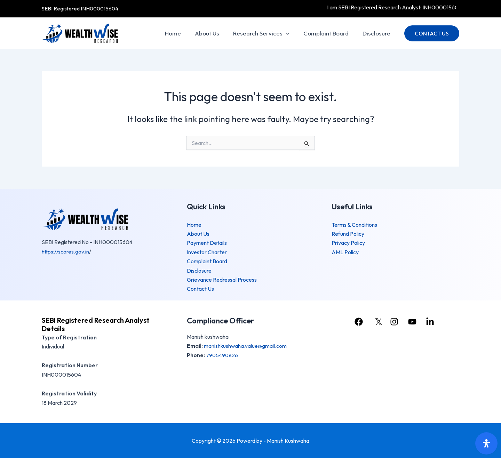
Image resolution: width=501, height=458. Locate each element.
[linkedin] (432, 322)
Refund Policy (348, 233)
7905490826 (222, 355)
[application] (291, 33)
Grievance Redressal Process (222, 279)
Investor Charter (207, 252)
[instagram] (395, 322)
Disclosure (377, 33)
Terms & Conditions (354, 224)
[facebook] (358, 322)
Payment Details (207, 242)
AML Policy (345, 252)
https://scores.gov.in (66, 251)
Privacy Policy (348, 242)
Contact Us (200, 288)
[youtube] (414, 322)
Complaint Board (329, 33)
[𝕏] (377, 322)
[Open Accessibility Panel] (486, 443)
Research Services (266, 33)
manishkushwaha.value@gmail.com (245, 345)
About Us (214, 33)
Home (182, 33)
